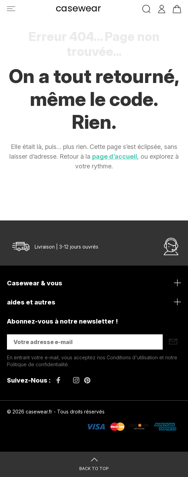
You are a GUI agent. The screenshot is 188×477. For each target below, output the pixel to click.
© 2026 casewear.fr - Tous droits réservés (56, 412)
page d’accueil (114, 156)
